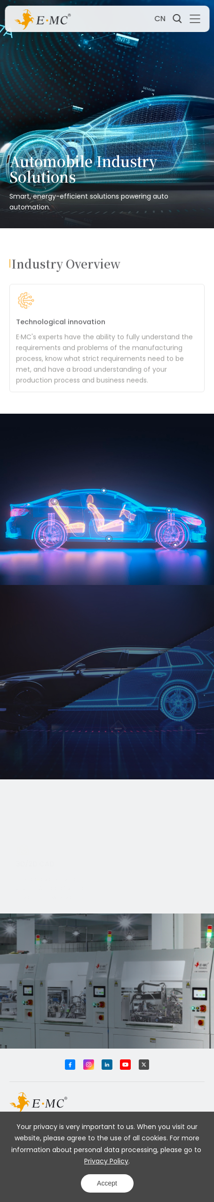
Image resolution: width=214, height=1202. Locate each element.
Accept (107, 1183)
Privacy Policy (106, 1161)
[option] (107, 352)
